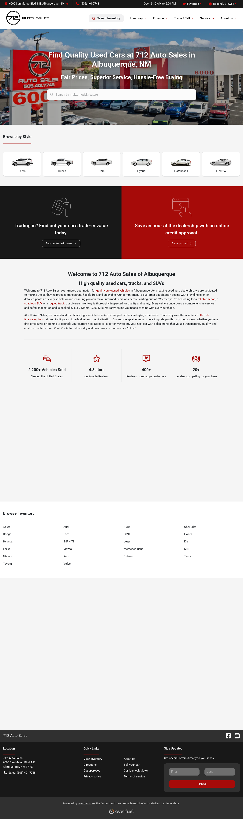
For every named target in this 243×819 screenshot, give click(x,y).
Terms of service (134, 776)
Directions (90, 764)
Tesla (187, 556)
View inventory (93, 759)
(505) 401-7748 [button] (87, 3)
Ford (66, 534)
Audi (66, 527)
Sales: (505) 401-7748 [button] (20, 773)
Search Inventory (106, 18)
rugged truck (57, 303)
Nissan (7, 556)
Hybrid (141, 164)
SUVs (22, 164)
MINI (187, 549)
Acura (6, 527)
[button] (38, 3)
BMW (127, 527)
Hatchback (181, 164)
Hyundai (8, 541)
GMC (127, 534)
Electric (220, 164)
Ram (66, 556)
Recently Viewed (221, 4)
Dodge (7, 534)
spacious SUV (33, 303)
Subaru (128, 556)
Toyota (7, 563)
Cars (101, 164)
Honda (188, 534)
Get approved (182, 243)
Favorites (191, 4)
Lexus (6, 549)
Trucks (61, 164)
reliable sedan (206, 299)
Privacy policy (92, 776)
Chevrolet (190, 527)
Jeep (127, 541)
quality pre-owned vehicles (113, 290)
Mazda (67, 549)
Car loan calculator (136, 770)
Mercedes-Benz (133, 549)
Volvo (67, 563)
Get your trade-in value (61, 243)
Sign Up (202, 783)
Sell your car (132, 764)
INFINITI (68, 541)
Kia (186, 541)
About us (129, 759)
